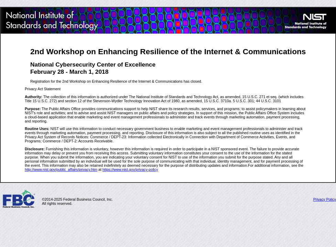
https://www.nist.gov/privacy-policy (130, 169)
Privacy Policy (324, 199)
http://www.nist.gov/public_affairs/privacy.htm (61, 169)
